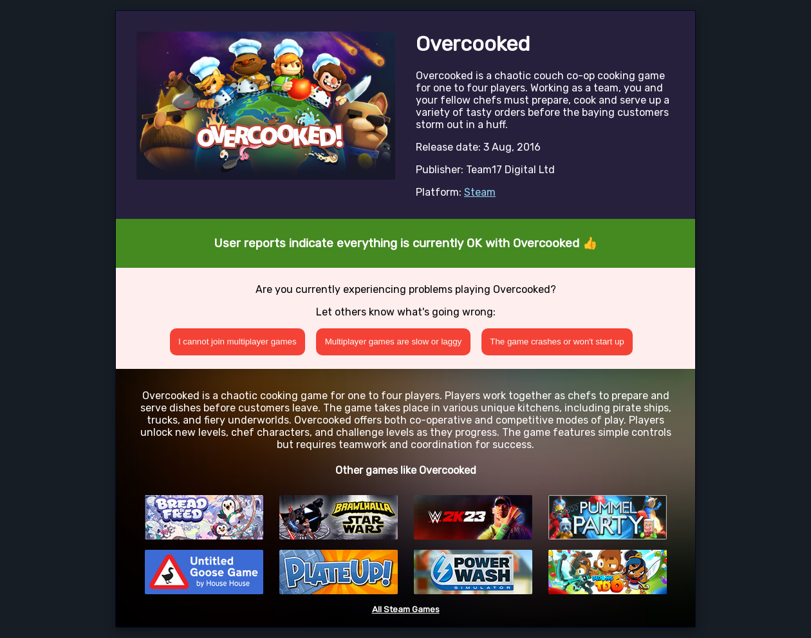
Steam (480, 192)
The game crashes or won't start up (557, 341)
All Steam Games (406, 609)
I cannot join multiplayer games (237, 341)
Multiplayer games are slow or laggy (393, 341)
